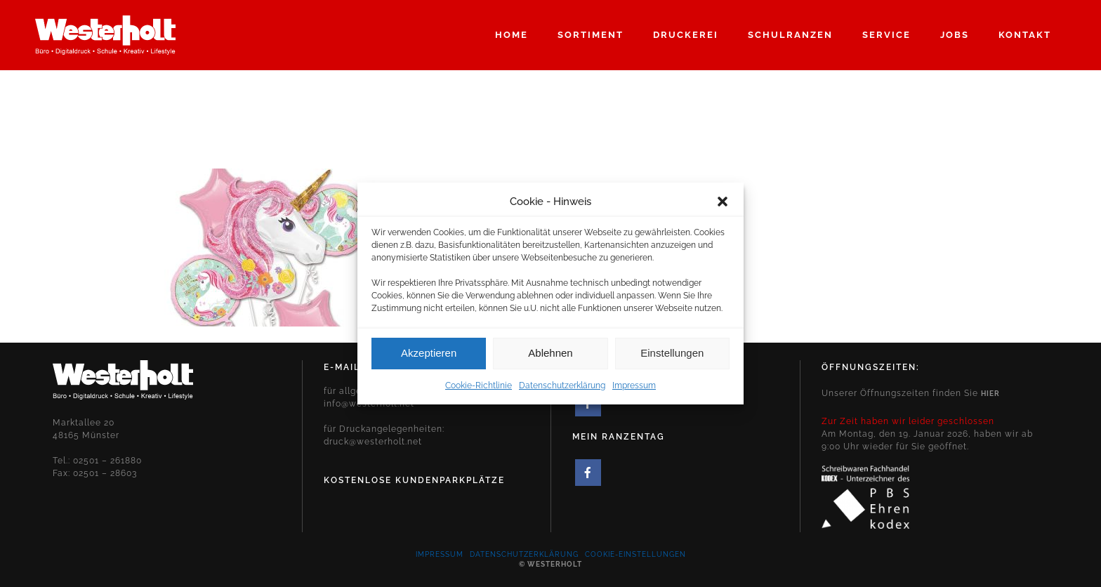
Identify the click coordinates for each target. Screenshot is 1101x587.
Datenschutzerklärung (562, 390)
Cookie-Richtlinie (478, 390)
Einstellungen (672, 357)
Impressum (634, 390)
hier (990, 393)
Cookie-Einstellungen (635, 554)
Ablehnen (550, 357)
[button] (723, 206)
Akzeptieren (428, 357)
